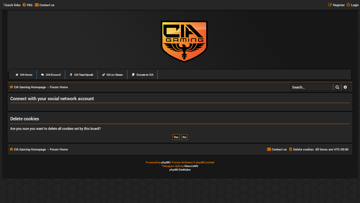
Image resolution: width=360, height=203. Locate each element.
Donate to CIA (142, 75)
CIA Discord (51, 75)
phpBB (165, 162)
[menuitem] (27, 5)
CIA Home (23, 75)
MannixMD (191, 166)
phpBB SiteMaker (180, 169)
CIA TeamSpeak (81, 75)
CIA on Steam (112, 75)
